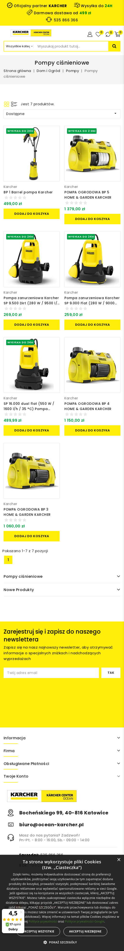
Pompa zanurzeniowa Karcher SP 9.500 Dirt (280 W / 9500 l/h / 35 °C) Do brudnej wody (32, 303)
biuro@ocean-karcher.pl (51, 824)
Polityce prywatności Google (84, 921)
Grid (7, 104)
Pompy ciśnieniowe (23, 576)
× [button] (118, 860)
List (14, 104)
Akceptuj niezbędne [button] (85, 931)
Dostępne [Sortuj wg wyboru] (62, 113)
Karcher (10, 186)
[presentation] (43, 697)
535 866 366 (66, 20)
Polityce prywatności (43, 921)
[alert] (62, 903)
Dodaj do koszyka (31, 213)
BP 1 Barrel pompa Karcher (28, 192)
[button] (62, 942)
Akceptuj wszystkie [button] (38, 931)
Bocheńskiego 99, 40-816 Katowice (63, 812)
